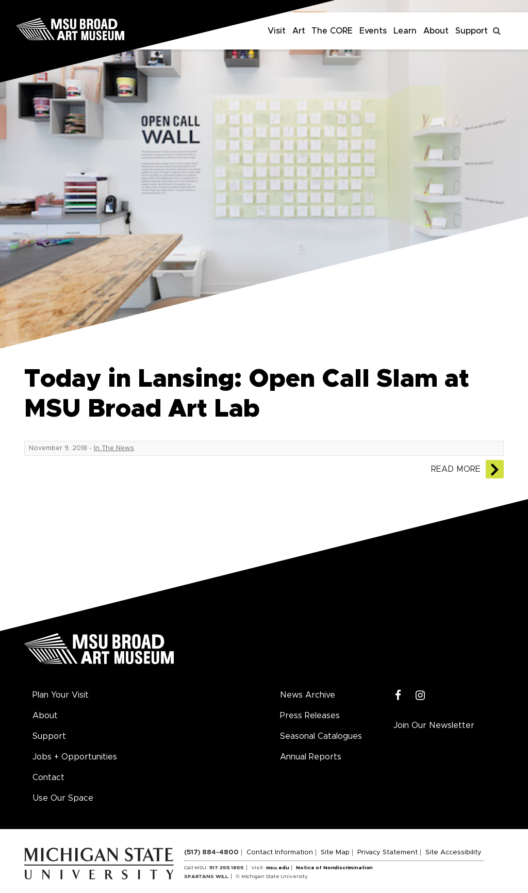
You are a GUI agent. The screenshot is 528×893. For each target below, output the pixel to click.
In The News (114, 448)
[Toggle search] (497, 30)
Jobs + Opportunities (74, 757)
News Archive (307, 695)
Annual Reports (310, 757)
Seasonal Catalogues (321, 736)
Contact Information (279, 852)
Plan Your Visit (60, 695)
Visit (277, 31)
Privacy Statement (387, 852)
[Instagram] (420, 696)
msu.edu (277, 867)
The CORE (332, 31)
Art (298, 31)
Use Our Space (62, 798)
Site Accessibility (453, 852)
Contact (48, 777)
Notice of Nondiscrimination (334, 867)
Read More (456, 469)
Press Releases (310, 716)
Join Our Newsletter (433, 725)
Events (373, 31)
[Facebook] (398, 696)
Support (471, 31)
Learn (405, 31)
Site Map (335, 852)
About (436, 31)
